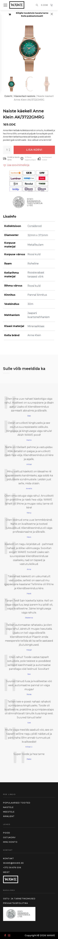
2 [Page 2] (29, 767)
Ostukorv (9, 837)
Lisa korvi (34, 149)
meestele (9, 812)
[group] (29, 48)
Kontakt (8, 858)
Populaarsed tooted (16, 803)
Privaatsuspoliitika (15, 903)
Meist (6, 872)
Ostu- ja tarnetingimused (19, 898)
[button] (11, 84)
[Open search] (37, 5)
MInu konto (10, 842)
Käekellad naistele (24, 96)
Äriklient (9, 816)
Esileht (8, 96)
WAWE (17, 5)
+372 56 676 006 (12, 867)
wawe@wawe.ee (13, 863)
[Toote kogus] (7, 150)
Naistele (8, 807)
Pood (6, 833)
